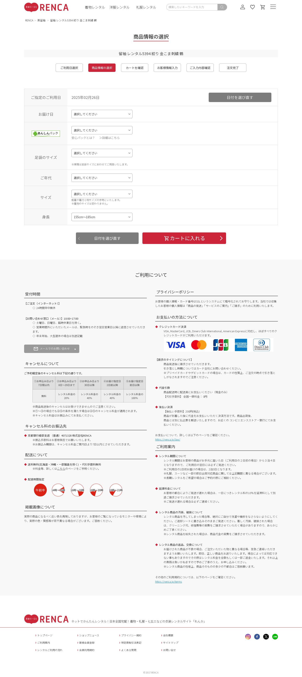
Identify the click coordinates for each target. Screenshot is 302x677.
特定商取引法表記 (129, 642)
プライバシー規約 (129, 635)
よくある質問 (127, 650)
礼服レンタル (146, 7)
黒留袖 (41, 20)
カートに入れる (184, 238)
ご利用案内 (42, 642)
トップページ (43, 635)
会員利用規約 (85, 650)
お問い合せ (168, 650)
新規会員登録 (85, 642)
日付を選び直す (240, 97)
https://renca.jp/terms (168, 582)
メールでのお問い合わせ (52, 348)
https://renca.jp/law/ (167, 439)
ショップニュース (87, 635)
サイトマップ (169, 642)
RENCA (29, 20)
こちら (61, 469)
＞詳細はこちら (109, 138)
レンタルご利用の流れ (48, 650)
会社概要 (166, 635)
